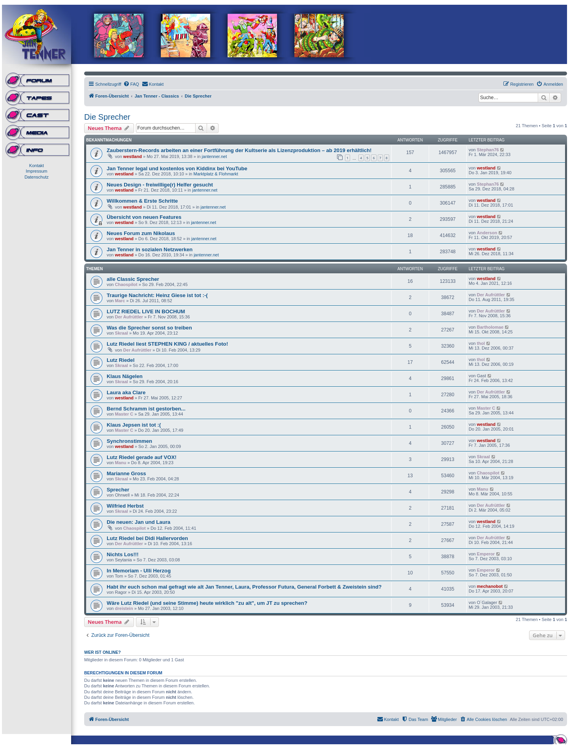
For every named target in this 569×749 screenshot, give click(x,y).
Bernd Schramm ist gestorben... (146, 409)
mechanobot (490, 586)
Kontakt (36, 165)
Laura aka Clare (126, 392)
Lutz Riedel (120, 360)
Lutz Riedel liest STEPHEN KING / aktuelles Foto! (167, 344)
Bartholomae (490, 327)
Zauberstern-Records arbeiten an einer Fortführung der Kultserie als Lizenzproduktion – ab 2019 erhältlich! (239, 150)
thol (481, 343)
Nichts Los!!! (123, 554)
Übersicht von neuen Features (144, 217)
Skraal (121, 333)
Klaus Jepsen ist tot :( (134, 425)
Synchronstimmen (129, 441)
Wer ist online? (102, 652)
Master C (124, 414)
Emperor (486, 553)
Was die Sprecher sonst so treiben (149, 328)
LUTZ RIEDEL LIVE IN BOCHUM (146, 311)
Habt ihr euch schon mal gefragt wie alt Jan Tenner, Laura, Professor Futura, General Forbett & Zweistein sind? (244, 587)
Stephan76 (488, 149)
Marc (120, 300)
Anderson (487, 232)
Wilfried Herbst (125, 506)
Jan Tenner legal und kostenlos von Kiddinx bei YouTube (177, 168)
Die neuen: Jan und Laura (138, 522)
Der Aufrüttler (491, 294)
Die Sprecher (107, 117)
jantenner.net (214, 156)
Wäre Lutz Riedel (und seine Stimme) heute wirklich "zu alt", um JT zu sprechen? (207, 603)
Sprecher (118, 490)
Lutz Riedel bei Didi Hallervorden (147, 538)
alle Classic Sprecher (133, 279)
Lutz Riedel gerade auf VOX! (142, 457)
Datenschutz (36, 177)
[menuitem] (131, 84)
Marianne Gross (126, 473)
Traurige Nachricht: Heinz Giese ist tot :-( (157, 295)
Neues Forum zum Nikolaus (141, 233)
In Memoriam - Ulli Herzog (139, 571)
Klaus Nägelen (125, 376)
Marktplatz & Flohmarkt (216, 173)
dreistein (124, 608)
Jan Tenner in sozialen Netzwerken (149, 249)
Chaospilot (126, 284)
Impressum (36, 171)
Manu (120, 462)
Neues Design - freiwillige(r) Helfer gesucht (160, 185)
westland (132, 156)
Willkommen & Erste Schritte (142, 201)
